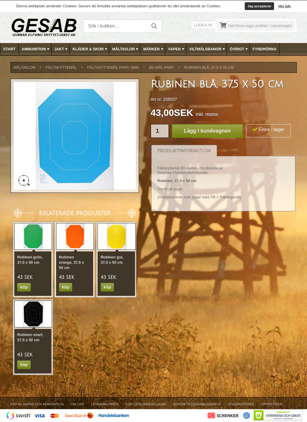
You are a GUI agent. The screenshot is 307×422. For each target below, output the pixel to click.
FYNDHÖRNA (265, 49)
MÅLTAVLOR (125, 49)
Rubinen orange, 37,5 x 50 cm (71, 262)
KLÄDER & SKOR (90, 49)
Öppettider (271, 404)
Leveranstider (104, 404)
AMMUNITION (36, 49)
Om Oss (77, 404)
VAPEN (176, 49)
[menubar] (153, 49)
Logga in (203, 25)
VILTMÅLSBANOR (207, 49)
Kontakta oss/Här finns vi (196, 404)
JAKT (61, 49)
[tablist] (223, 178)
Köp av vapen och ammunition (37, 404)
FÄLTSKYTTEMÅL (61, 67)
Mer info (284, 6)
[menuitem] (9, 49)
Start (9, 49)
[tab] (184, 150)
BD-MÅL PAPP (161, 67)
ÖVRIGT (239, 49)
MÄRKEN (153, 49)
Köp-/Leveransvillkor (146, 404)
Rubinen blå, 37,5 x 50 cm (209, 67)
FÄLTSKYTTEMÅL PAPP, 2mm (113, 67)
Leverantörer (241, 404)
